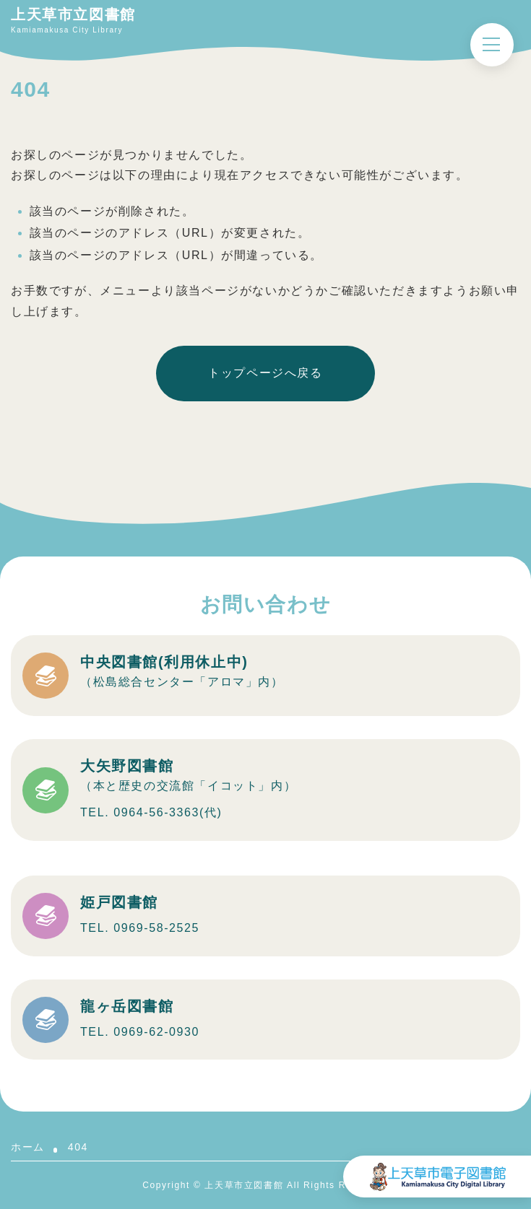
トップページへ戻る (265, 373)
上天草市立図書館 (73, 14)
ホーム (28, 1147)
